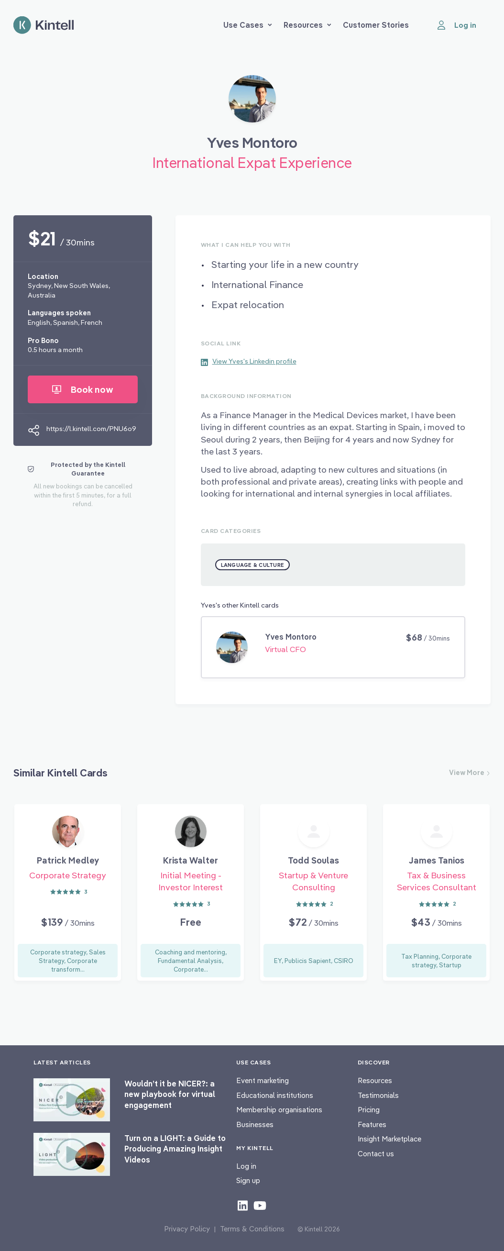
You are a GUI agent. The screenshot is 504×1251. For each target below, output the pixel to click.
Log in (246, 1166)
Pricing (369, 1109)
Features (372, 1124)
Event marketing (262, 1080)
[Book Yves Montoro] (252, 102)
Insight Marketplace (389, 1138)
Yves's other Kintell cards (240, 605)
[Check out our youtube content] (259, 1205)
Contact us (376, 1153)
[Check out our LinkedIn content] (243, 1205)
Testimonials (378, 1095)
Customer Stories (376, 25)
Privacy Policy (187, 1228)
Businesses (255, 1124)
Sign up (248, 1180)
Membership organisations (279, 1109)
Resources (307, 25)
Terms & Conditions (252, 1228)
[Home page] (43, 25)
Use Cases (247, 25)
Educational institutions (274, 1095)
